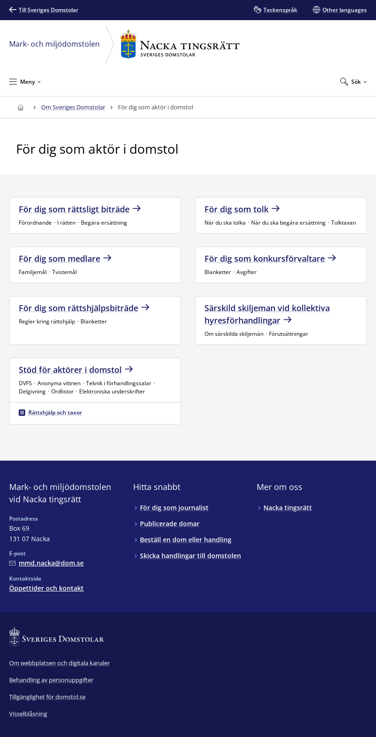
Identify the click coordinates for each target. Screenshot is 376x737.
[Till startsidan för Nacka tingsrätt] (20, 107)
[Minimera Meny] (25, 81)
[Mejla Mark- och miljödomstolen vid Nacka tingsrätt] (46, 563)
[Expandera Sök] (353, 81)
